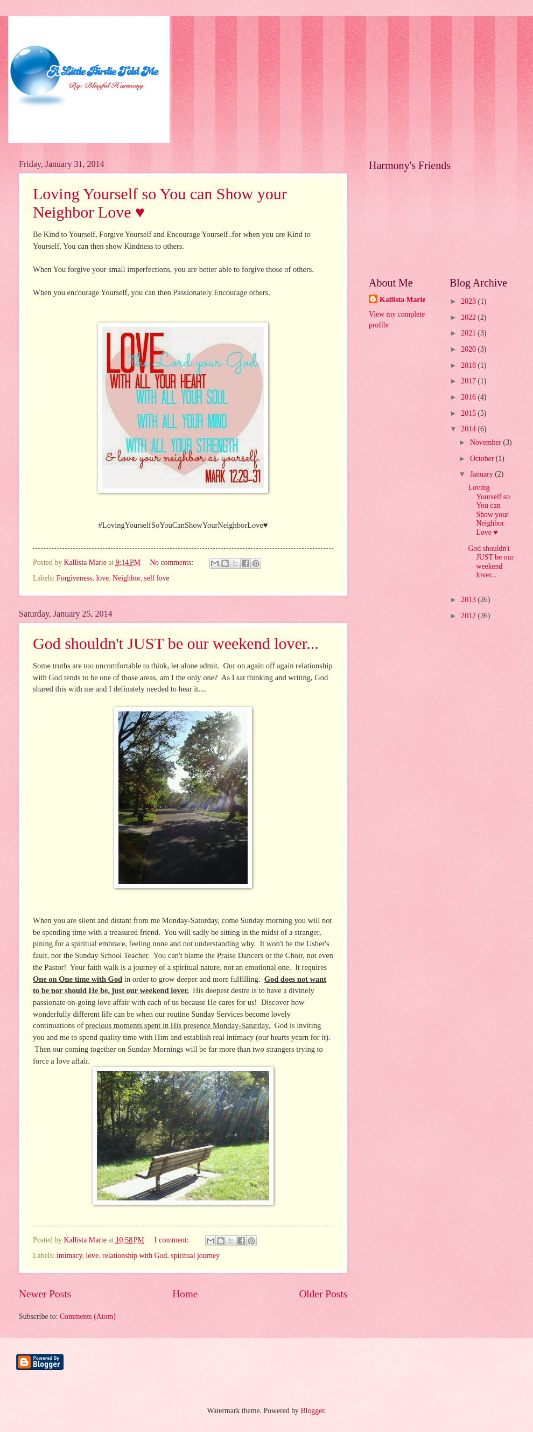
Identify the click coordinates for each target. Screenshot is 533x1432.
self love (157, 578)
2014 (469, 429)
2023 (469, 301)
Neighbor (127, 578)
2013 (469, 600)
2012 (469, 616)
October (483, 459)
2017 (469, 381)
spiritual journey (195, 1256)
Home (185, 1294)
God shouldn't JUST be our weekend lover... (176, 643)
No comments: (172, 562)
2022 (469, 317)
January (482, 474)
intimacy (69, 1256)
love (102, 578)
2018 (469, 365)
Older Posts (323, 1294)
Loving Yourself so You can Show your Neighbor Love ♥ (489, 510)
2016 (469, 397)
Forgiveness (74, 578)
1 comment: (172, 1240)
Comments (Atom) (88, 1316)
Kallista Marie (402, 300)
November (486, 442)
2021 (469, 333)
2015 (469, 413)
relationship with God (134, 1256)
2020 (469, 349)
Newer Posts (45, 1294)
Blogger (312, 1411)
